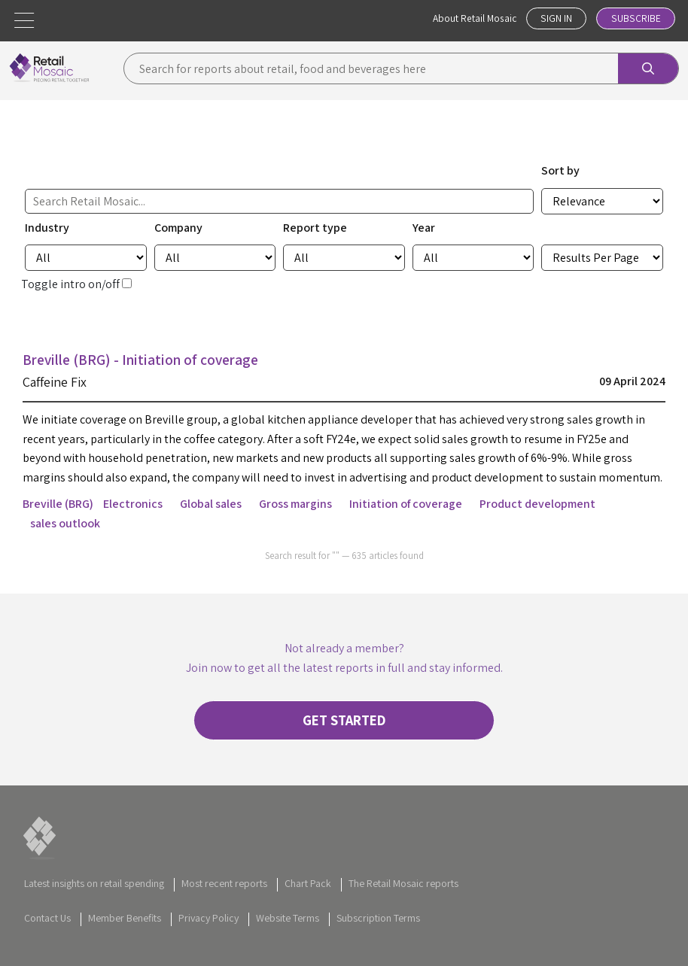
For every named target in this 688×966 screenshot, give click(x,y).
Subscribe (635, 19)
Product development (537, 504)
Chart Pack (308, 890)
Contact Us (47, 924)
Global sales (211, 504)
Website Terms (287, 924)
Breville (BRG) (58, 504)
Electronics (133, 504)
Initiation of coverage (405, 504)
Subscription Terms (378, 924)
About (470, 19)
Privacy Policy (208, 924)
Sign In (554, 19)
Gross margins (295, 504)
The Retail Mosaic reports (403, 890)
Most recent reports (224, 890)
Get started (344, 724)
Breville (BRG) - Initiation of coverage (147, 359)
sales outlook (65, 523)
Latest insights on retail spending (94, 890)
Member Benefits (124, 924)
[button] (24, 20)
